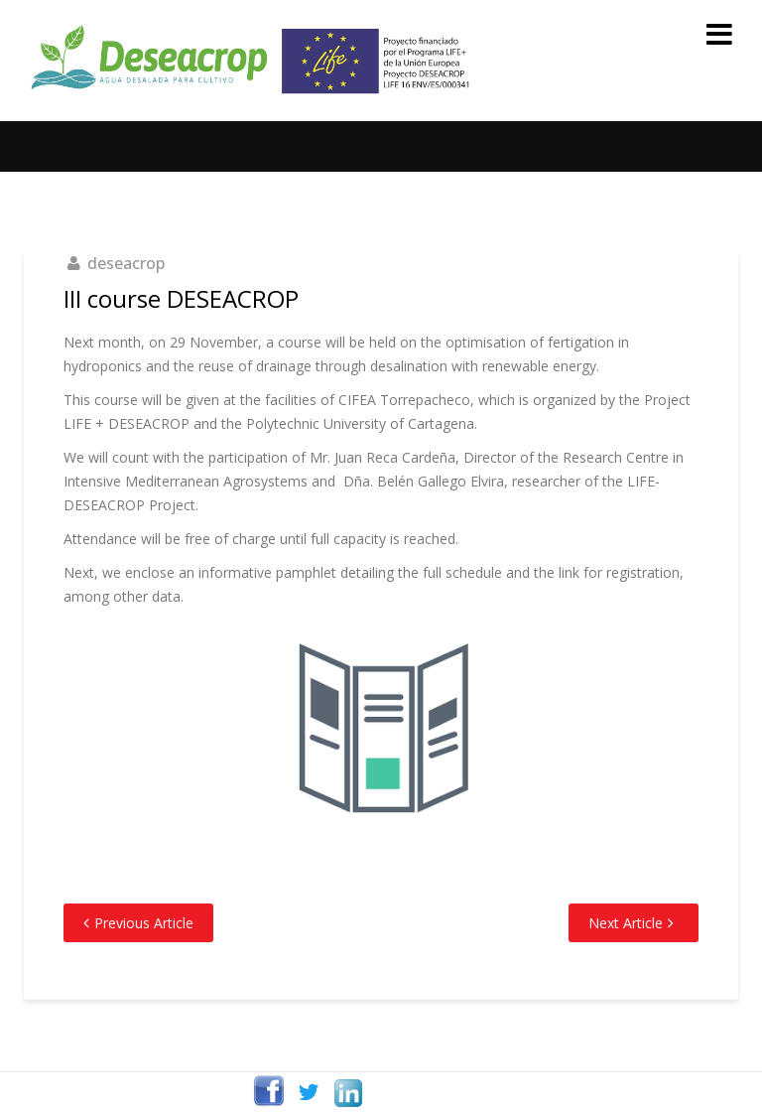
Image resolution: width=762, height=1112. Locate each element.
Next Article (625, 922)
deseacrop (126, 263)
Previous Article (143, 922)
